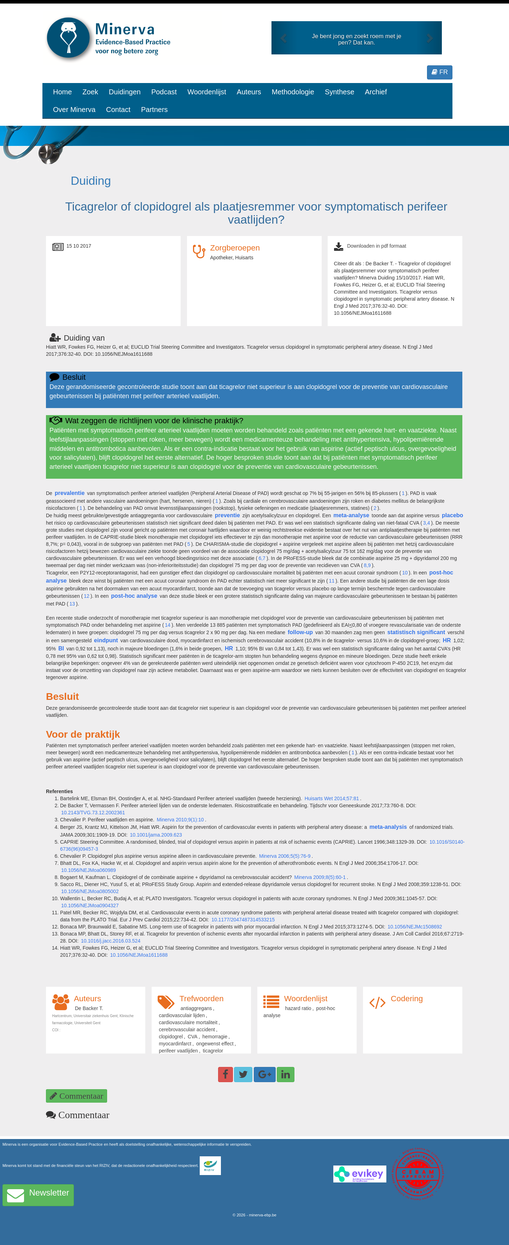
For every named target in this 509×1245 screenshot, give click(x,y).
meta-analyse (351, 515)
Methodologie (293, 92)
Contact (118, 109)
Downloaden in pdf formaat (376, 246)
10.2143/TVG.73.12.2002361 (93, 812)
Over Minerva (74, 109)
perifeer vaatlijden (178, 1051)
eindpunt (106, 640)
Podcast (164, 92)
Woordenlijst (206, 92)
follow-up (300, 632)
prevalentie (69, 493)
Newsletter (38, 1195)
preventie (227, 515)
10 (405, 573)
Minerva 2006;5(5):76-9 (285, 856)
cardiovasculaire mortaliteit (188, 1022)
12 (86, 596)
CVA (193, 1036)
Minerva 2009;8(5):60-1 (320, 877)
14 (168, 625)
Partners (154, 109)
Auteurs (249, 92)
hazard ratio (298, 1008)
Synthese (339, 92)
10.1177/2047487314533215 (243, 919)
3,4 (426, 523)
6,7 (261, 558)
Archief (376, 92)
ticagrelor (213, 1051)
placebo (452, 515)
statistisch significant (416, 632)
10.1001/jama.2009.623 (156, 835)
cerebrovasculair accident (187, 1029)
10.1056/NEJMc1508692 (414, 927)
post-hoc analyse (134, 596)
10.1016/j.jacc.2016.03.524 (110, 941)
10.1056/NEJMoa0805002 (90, 891)
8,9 (367, 565)
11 (332, 581)
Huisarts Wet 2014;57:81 (332, 798)
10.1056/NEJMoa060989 (88, 870)
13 (72, 604)
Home (62, 92)
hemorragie (214, 1036)
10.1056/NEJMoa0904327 (90, 905)
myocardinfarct (175, 1043)
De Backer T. (89, 1008)
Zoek (90, 92)
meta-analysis (388, 827)
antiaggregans (196, 1008)
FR (440, 72)
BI (61, 648)
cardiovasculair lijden (182, 1015)
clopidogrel (171, 1036)
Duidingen (125, 92)
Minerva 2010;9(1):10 (180, 819)
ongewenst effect (215, 1043)
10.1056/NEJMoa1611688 (139, 955)
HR (447, 640)
